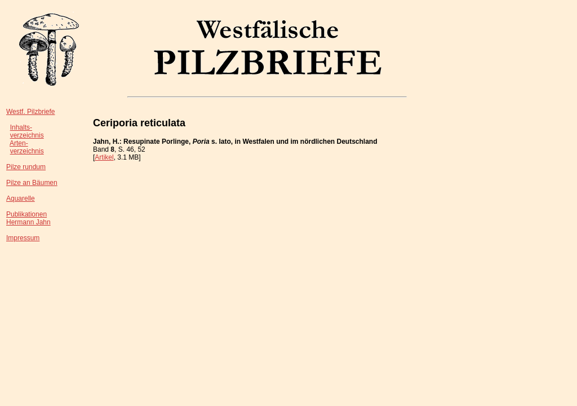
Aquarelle (20, 198)
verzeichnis (27, 135)
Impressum (22, 238)
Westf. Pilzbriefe (30, 112)
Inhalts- (21, 127)
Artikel (104, 157)
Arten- (19, 143)
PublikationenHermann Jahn (28, 218)
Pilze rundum (26, 167)
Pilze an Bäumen (31, 183)
